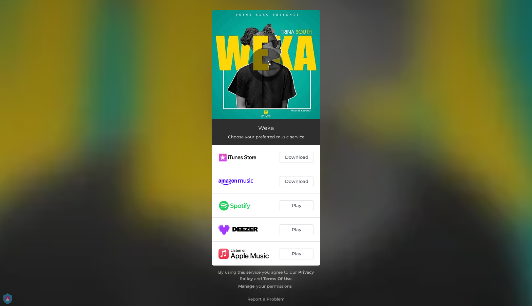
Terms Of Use (277, 278)
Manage (246, 286)
